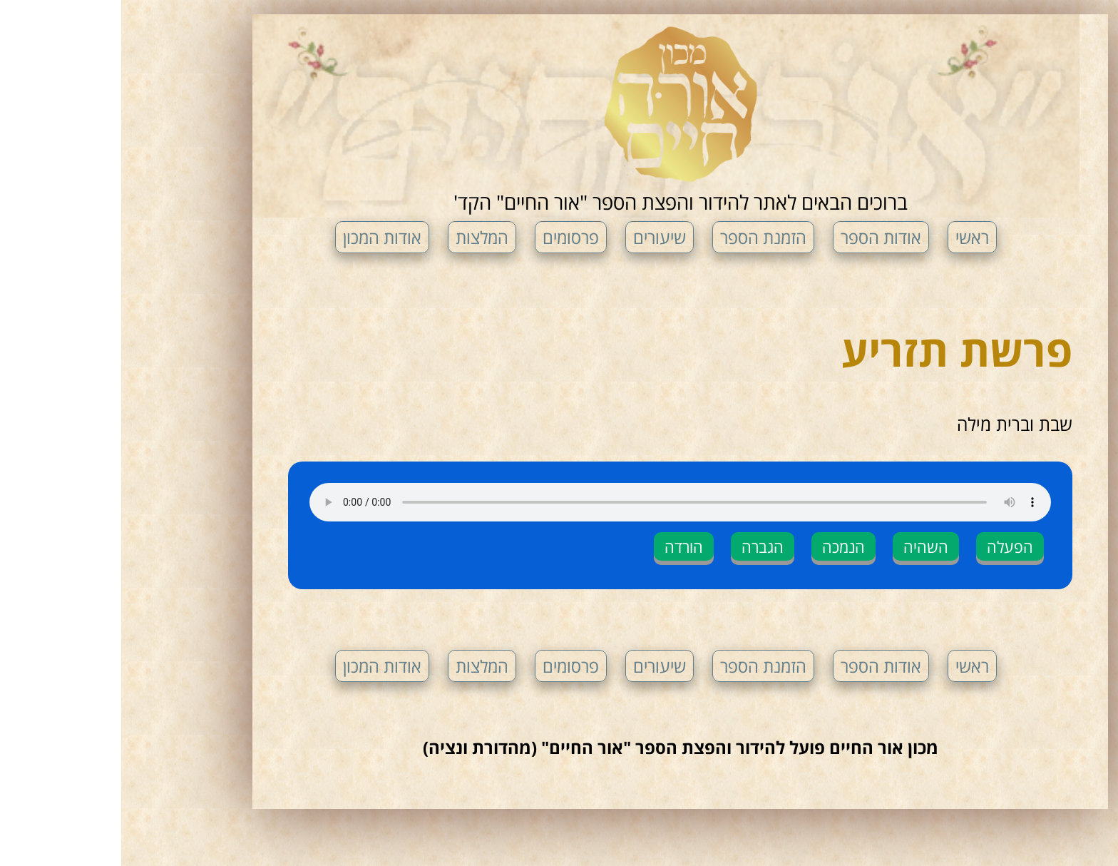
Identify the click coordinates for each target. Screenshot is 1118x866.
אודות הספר (759, 237)
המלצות (360, 237)
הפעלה (889, 546)
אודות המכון (261, 237)
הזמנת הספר (642, 237)
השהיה (804, 546)
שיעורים (538, 237)
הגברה (641, 546)
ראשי (851, 237)
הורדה (562, 546)
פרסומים (449, 237)
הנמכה (722, 546)
